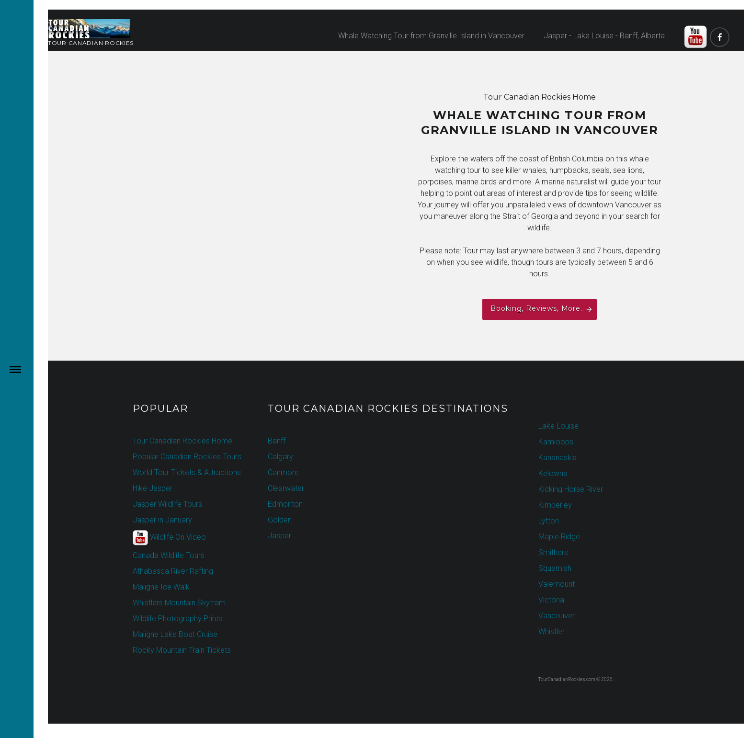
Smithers (553, 552)
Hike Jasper (152, 488)
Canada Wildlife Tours (169, 555)
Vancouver (556, 615)
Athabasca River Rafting (173, 571)
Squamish (554, 568)
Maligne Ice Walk (161, 586)
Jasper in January (162, 519)
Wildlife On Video (169, 537)
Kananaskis (557, 457)
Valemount (556, 584)
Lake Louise (558, 426)
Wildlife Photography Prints (177, 618)
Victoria (551, 599)
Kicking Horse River (570, 489)
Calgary (280, 456)
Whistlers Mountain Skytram (179, 602)
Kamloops (555, 441)
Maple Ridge (559, 536)
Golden (280, 519)
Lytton (548, 520)
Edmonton (285, 504)
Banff (276, 440)
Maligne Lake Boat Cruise (175, 634)
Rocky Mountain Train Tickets (182, 650)
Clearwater (286, 488)
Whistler (551, 631)
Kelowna (553, 473)
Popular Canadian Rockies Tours (187, 456)
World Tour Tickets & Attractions (187, 472)
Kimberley (555, 505)
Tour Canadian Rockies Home (182, 440)
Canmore (283, 472)
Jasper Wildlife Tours (167, 504)
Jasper (279, 535)
